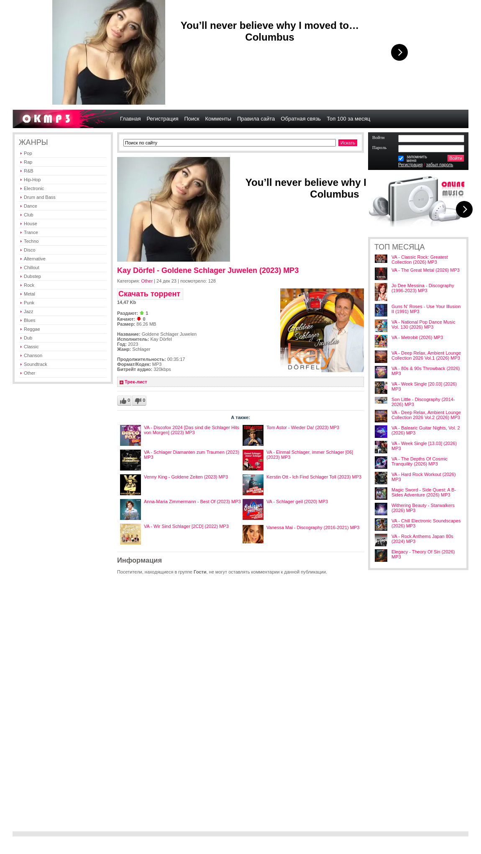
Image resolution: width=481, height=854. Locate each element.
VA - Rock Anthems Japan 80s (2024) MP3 (422, 539)
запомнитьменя (417, 158)
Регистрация (410, 164)
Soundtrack (35, 364)
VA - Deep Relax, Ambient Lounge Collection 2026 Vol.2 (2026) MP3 (426, 415)
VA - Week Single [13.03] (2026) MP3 (424, 446)
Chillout (31, 267)
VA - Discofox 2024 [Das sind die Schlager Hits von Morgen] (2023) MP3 (191, 430)
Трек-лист (136, 381)
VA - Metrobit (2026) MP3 (417, 337)
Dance (30, 205)
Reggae (32, 329)
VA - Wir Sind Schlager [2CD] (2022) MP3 (186, 526)
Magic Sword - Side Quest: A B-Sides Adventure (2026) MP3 (423, 492)
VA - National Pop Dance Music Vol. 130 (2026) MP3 (423, 324)
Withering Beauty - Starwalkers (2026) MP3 (423, 508)
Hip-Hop (32, 179)
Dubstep (32, 276)
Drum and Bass (40, 197)
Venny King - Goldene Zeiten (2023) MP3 (186, 476)
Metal (29, 293)
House (30, 223)
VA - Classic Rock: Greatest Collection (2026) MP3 (419, 260)
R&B (28, 170)
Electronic (34, 188)
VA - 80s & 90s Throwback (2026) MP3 (425, 371)
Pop (28, 153)
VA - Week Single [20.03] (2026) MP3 (424, 386)
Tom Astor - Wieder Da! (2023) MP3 (302, 427)
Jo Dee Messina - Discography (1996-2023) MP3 (422, 288)
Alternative (35, 258)
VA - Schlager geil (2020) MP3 (297, 501)
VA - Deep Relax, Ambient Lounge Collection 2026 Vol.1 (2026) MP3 (426, 355)
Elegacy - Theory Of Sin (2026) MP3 (423, 554)
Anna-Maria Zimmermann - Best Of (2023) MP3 (192, 501)
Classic (31, 346)
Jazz (28, 311)
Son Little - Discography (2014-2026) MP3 (423, 402)
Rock (29, 285)
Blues (30, 320)
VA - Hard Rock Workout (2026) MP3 (423, 477)
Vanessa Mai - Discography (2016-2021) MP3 (312, 527)
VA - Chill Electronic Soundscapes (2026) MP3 (426, 523)
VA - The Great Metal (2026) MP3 (425, 270)
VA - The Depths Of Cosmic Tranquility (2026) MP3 (419, 461)
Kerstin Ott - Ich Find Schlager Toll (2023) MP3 (313, 476)
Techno (31, 241)
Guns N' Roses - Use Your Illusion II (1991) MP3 (426, 309)
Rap (28, 162)
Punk (29, 302)
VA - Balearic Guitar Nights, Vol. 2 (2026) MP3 (425, 430)
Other (30, 373)
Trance (31, 232)
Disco (30, 249)
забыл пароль (439, 164)
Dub (28, 337)
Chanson (33, 355)
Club (28, 214)
